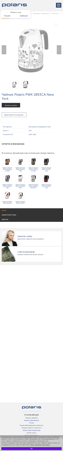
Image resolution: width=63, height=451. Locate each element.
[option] (31, 48)
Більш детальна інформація (40, 445)
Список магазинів (26, 252)
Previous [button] (4, 49)
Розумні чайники (31, 418)
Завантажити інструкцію (13, 115)
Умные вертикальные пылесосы (31, 425)
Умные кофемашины (31, 420)
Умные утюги (31, 433)
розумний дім (31, 415)
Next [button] (59, 49)
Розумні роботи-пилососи (31, 428)
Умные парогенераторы (31, 430)
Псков (31, 423)
